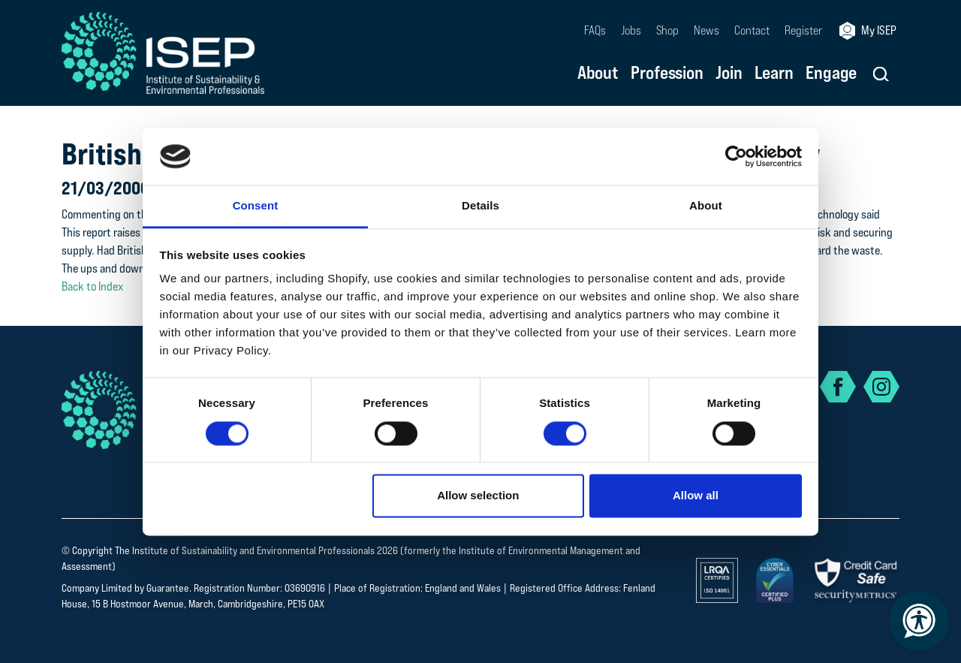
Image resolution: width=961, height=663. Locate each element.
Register (803, 30)
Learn (774, 73)
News (706, 30)
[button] (881, 74)
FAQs (595, 30)
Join (729, 73)
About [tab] (705, 206)
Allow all (695, 496)
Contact (752, 30)
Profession (667, 73)
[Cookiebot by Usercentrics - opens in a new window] (736, 156)
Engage (831, 73)
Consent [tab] (256, 206)
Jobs (631, 30)
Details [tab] (480, 206)
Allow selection (478, 496)
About (598, 73)
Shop (667, 30)
